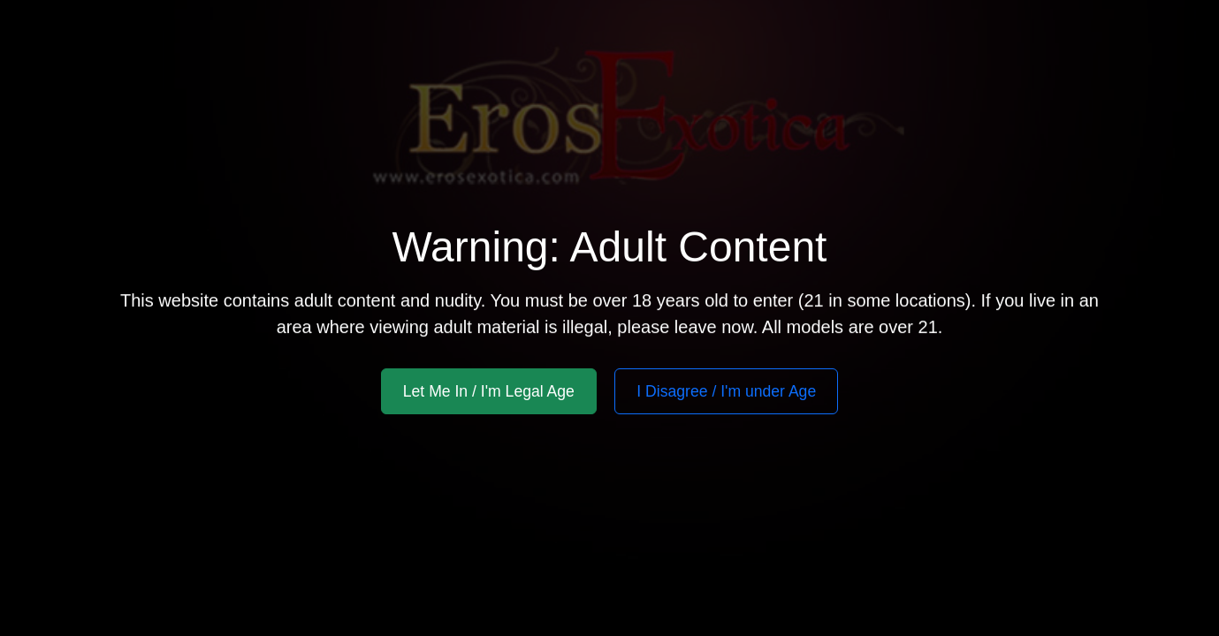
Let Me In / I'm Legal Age (489, 391)
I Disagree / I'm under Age (726, 391)
